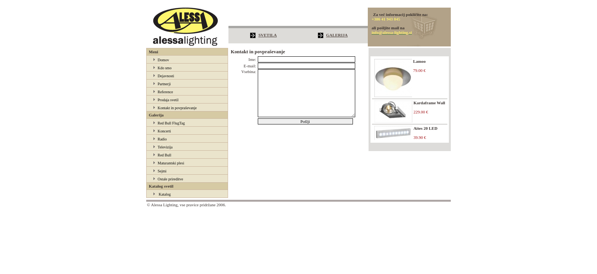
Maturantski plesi (171, 163)
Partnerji (164, 84)
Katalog (165, 194)
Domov (163, 60)
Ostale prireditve (170, 179)
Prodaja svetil (168, 100)
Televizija (165, 147)
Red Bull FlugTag (171, 123)
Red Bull (164, 155)
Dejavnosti (166, 76)
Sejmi (162, 171)
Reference (165, 92)
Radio (162, 139)
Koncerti (164, 131)
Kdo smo (164, 68)
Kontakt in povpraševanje (177, 108)
